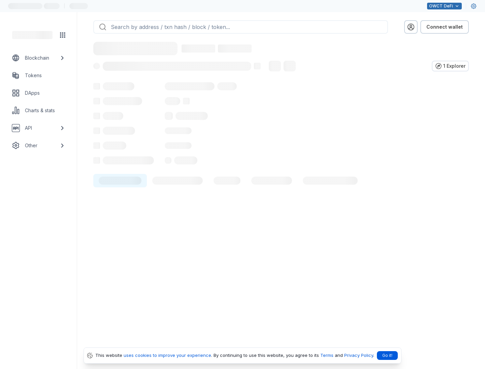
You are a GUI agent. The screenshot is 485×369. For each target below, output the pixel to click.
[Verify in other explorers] (450, 66)
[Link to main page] (32, 35)
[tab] (120, 195)
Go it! (387, 355)
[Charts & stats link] (38, 110)
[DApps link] (38, 93)
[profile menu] (411, 27)
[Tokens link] (38, 75)
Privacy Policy (358, 355)
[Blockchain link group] (38, 58)
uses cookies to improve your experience (167, 355)
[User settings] (473, 6)
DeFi (444, 6)
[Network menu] (63, 35)
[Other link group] (38, 145)
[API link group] (38, 128)
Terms (326, 355)
